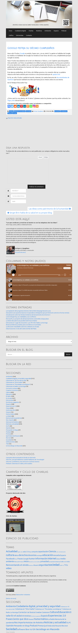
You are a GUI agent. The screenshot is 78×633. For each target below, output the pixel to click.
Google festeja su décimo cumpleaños (30, 48)
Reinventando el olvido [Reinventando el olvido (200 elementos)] (17, 565)
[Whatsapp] (30, 106)
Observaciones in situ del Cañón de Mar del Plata (21, 328)
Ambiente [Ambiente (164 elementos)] (11, 606)
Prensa (8, 434)
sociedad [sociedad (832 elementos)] (54, 564)
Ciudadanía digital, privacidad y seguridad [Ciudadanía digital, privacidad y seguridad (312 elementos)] (38, 606)
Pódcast (63, 31)
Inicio (10, 31)
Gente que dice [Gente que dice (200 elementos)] (20, 619)
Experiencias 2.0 (11, 406)
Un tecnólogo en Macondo (14, 446)
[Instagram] (34, 106)
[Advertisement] (20, 132)
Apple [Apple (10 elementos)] (19, 551)
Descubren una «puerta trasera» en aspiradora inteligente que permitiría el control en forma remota (37, 313)
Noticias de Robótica (12, 422)
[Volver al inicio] (11, 598)
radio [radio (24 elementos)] (62, 561)
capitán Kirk (56, 74)
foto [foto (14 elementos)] (16, 559)
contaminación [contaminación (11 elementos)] (62, 551)
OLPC (7, 426)
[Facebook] (9, 106)
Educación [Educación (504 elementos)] (63, 612)
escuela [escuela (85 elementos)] (57, 555)
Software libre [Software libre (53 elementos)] (23, 629)
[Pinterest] (21, 106)
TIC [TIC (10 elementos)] (63, 565)
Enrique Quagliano (38, 111)
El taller (8, 396)
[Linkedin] (18, 106)
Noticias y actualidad (12, 424)
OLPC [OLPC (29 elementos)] (68, 623)
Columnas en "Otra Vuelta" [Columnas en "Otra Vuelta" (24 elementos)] (25, 609)
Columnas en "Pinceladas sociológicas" (18, 384)
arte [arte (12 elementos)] (22, 551)
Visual (40, 157)
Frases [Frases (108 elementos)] (20, 559)
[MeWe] (24, 106)
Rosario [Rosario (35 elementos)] (36, 565)
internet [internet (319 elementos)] (52, 558)
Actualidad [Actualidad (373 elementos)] (11, 551)
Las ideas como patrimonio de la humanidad (50, 209)
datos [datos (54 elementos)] (16, 555)
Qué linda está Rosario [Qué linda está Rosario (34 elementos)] (52, 626)
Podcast (8, 432)
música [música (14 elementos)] (22, 561)
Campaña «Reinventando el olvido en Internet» (21, 457)
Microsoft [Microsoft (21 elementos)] (17, 561)
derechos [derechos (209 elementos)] (23, 555)
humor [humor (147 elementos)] (32, 558)
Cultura (8, 392)
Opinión (8, 428)
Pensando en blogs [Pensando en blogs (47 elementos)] (22, 626)
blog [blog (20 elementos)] (30, 551)
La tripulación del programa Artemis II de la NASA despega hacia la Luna (28, 311)
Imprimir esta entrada (15, 118)
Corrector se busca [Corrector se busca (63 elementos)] (26, 612)
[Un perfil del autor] (20, 252)
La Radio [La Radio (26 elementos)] (51, 619)
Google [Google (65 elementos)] (26, 559)
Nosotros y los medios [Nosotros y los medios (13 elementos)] (34, 561)
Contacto (29, 35)
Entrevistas (19, 35)
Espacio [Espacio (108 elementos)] (44, 616)
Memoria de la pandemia (13, 418)
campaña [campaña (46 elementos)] (34, 551)
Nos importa (10, 420)
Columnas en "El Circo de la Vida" (16, 380)
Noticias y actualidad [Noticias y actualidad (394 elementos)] (55, 622)
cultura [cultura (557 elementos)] (10, 555)
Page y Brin (11, 100)
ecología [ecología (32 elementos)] (39, 555)
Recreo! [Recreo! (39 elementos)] (65, 626)
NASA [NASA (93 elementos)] (26, 561)
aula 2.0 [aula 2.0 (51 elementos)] (25, 551)
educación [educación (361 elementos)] (47, 555)
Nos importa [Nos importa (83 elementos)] (19, 622)
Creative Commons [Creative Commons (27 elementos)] (42, 612)
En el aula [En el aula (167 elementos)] (16, 615)
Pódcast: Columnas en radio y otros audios (19, 463)
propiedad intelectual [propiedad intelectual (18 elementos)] (55, 561)
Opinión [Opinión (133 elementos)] (10, 625)
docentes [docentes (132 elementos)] (32, 555)
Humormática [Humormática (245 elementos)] (41, 619)
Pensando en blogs (12, 430)
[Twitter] (12, 106)
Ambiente (48, 31)
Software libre (10, 442)
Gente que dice (10, 410)
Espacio (56, 31)
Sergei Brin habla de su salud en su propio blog (29, 212)
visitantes (27, 594)
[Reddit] (15, 106)
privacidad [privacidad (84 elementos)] (44, 561)
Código (46, 157)
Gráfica (11, 35)
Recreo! (8, 438)
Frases (8, 408)
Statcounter (20, 594)
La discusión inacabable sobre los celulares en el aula (22, 326)
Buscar (68, 354)
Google (22, 53)
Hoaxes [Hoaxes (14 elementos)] (31, 619)
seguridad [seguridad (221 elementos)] (44, 565)
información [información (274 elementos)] (41, 558)
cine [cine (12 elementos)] (57, 551)
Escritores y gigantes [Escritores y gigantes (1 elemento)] (36, 616)
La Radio (8, 416)
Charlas (31, 31)
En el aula (9, 398)
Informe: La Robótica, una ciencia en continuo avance (22, 461)
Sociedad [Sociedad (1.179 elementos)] (11, 629)
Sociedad (9, 440)
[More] (37, 106)
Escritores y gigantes (12, 402)
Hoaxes (8, 412)
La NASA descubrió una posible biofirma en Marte (21, 320)
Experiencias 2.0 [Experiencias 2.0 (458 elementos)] (57, 615)
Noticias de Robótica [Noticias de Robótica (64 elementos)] (35, 622)
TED (7, 444)
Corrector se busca (12, 388)
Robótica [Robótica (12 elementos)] (31, 565)
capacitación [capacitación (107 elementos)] (43, 551)
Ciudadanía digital (20, 31)
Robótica (39, 31)
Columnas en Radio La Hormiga (16, 386)
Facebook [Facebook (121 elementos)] (10, 558)
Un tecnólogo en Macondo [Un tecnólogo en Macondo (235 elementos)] (46, 629)
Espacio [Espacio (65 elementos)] (63, 555)
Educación (9, 394)
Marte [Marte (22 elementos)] (58, 559)
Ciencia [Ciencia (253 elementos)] (52, 551)
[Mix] (27, 106)
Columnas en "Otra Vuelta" (14, 382)
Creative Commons (12, 390)
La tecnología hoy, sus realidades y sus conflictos (21, 317)
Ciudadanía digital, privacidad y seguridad (18, 378)
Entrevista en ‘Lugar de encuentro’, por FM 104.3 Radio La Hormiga (26, 323)
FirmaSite (12, 632)
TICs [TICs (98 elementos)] (66, 565)
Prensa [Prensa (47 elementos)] (40, 626)
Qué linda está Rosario (13, 436)
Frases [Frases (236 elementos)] (9, 619)
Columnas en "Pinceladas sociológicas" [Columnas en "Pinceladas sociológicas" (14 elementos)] (48, 609)
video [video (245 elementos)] (8, 568)
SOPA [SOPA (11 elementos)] (61, 565)
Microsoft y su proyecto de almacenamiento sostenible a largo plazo (27, 319)
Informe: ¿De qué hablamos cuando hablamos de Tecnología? (25, 459)
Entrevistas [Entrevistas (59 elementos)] (26, 616)
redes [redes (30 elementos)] (68, 561)
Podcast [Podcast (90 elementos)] (33, 625)
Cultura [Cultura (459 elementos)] (54, 612)
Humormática (10, 414)
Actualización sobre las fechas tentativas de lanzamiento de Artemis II (28, 315)
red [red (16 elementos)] (65, 561)
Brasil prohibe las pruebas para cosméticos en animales (23, 324)
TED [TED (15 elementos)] (30, 629)
